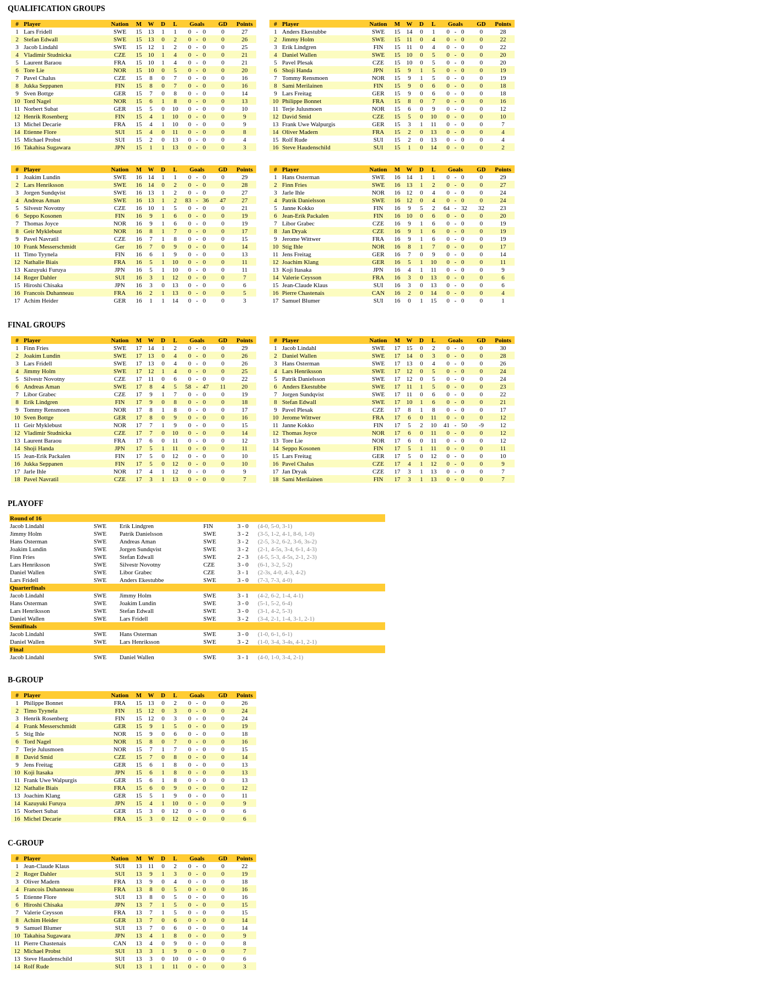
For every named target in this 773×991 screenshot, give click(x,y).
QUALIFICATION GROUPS (56, 8)
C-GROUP (26, 843)
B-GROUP (26, 680)
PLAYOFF (26, 503)
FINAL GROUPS (37, 325)
